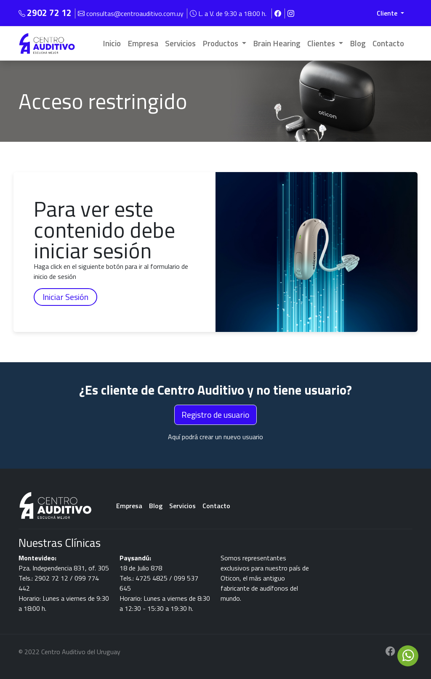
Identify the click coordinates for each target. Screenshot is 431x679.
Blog (358, 43)
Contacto (388, 43)
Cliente (388, 13)
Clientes (322, 43)
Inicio (112, 43)
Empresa (143, 43)
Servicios (180, 43)
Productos (221, 43)
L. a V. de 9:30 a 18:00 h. (229, 13)
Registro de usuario (215, 414)
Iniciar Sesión (65, 296)
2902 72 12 (49, 12)
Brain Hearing (277, 43)
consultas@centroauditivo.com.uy (131, 13)
